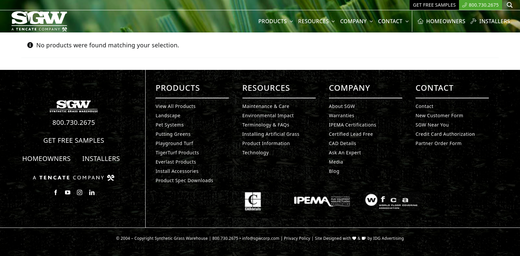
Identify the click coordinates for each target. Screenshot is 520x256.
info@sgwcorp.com (260, 238)
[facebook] (55, 192)
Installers (101, 158)
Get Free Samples (73, 140)
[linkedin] (92, 192)
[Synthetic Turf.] (73, 102)
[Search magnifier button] (510, 5)
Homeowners (46, 158)
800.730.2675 (73, 122)
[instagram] (79, 192)
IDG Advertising (388, 238)
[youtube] (67, 192)
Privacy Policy (297, 238)
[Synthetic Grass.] (73, 177)
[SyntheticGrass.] (39, 13)
